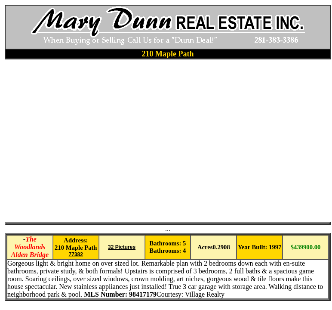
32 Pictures (121, 247)
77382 (76, 254)
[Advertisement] (81, 140)
